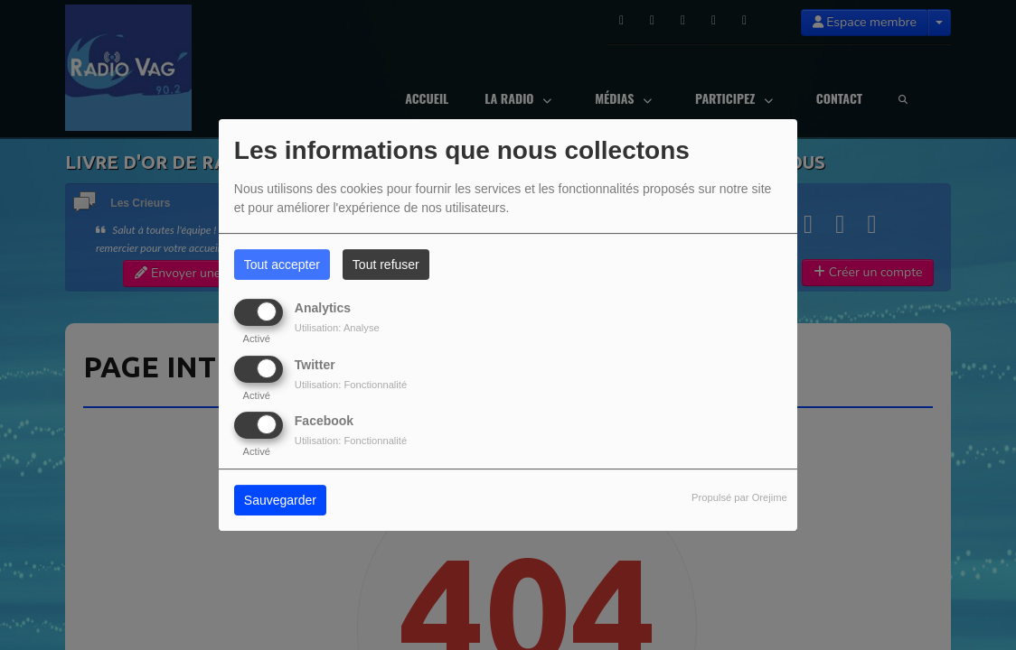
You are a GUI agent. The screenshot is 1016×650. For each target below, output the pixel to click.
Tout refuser (386, 264)
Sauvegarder (280, 500)
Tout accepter (282, 264)
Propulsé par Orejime (739, 497)
